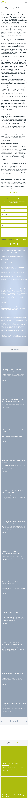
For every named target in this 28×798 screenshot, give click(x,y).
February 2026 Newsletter (10, 763)
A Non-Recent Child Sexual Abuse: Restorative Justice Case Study (13, 400)
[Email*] (14, 210)
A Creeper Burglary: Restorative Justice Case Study (12, 370)
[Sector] (14, 225)
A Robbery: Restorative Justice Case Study (13, 430)
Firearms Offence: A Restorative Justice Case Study (12, 582)
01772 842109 (21, 239)
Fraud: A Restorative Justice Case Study (12, 613)
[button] (2, 721)
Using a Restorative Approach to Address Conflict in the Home (12, 674)
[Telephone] (14, 218)
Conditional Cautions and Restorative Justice (14, 704)
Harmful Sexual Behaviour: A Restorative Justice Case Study (12, 643)
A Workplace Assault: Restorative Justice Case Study (12, 491)
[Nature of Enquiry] (14, 232)
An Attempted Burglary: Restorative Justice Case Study (13, 522)
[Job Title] (14, 221)
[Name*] (14, 207)
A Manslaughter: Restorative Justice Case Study (13, 461)
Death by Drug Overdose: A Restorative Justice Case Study (12, 552)
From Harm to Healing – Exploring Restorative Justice (13, 795)
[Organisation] (14, 214)
